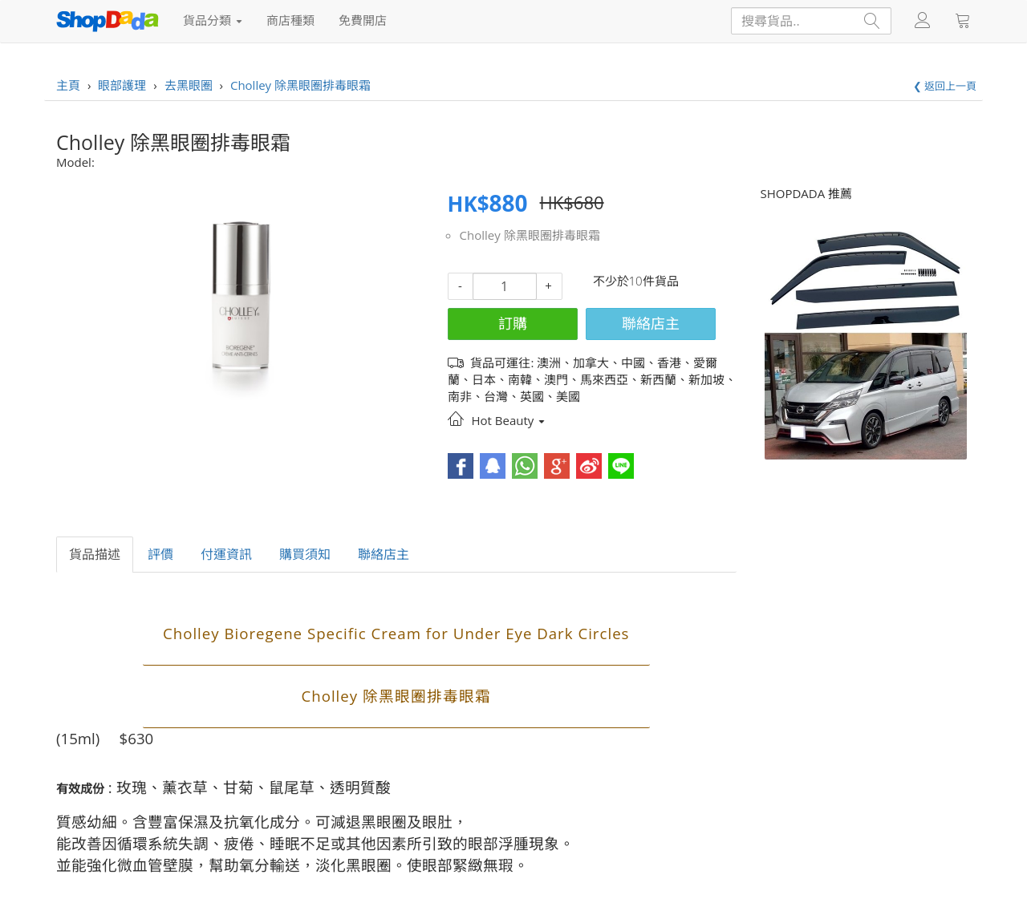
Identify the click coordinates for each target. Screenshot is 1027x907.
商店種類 (290, 20)
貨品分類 (212, 20)
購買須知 (305, 554)
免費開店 (363, 20)
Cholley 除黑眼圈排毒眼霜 (530, 235)
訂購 (512, 323)
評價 (160, 554)
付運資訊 (226, 554)
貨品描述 (94, 554)
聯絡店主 (651, 323)
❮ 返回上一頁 (944, 86)
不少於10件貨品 (636, 281)
